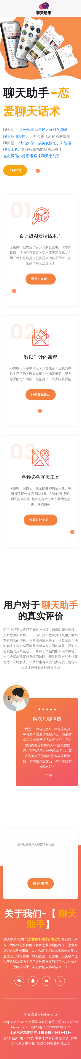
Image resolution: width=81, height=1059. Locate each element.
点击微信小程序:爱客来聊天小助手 (31, 156)
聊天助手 (26, 1038)
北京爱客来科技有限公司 (42, 939)
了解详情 (15, 170)
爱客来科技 (26, 1043)
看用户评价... (40, 279)
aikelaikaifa (47, 1014)
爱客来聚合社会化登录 (52, 1038)
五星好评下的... (40, 520)
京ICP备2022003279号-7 (50, 1027)
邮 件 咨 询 (40, 883)
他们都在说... (40, 394)
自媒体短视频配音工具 (53, 1043)
